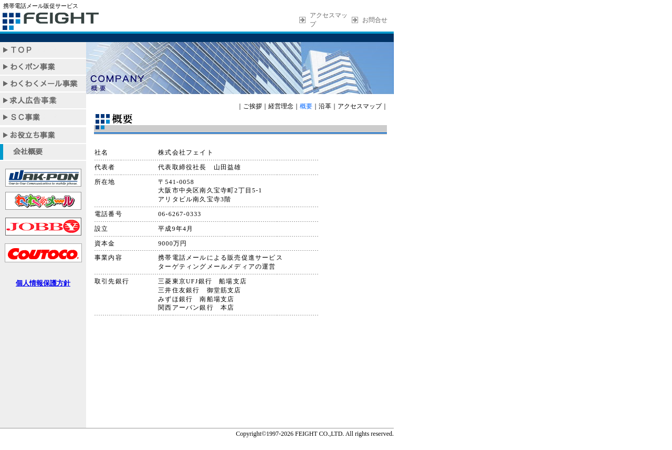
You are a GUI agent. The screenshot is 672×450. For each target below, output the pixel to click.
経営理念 (280, 106)
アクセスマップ (360, 106)
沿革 (325, 106)
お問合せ (374, 20)
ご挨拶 (252, 106)
